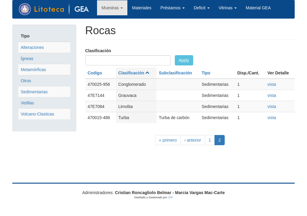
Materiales (141, 7)
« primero (168, 140)
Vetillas (27, 102)
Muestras (112, 7)
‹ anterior (192, 140)
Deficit (202, 7)
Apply (184, 60)
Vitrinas (228, 7)
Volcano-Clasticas (37, 114)
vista (271, 84)
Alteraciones (32, 47)
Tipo (206, 72)
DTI (171, 197)
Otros (26, 80)
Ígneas (27, 58)
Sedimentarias (34, 91)
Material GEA (258, 7)
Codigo (95, 72)
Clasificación (98, 50)
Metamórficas (33, 69)
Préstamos (172, 7)
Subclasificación (175, 72)
